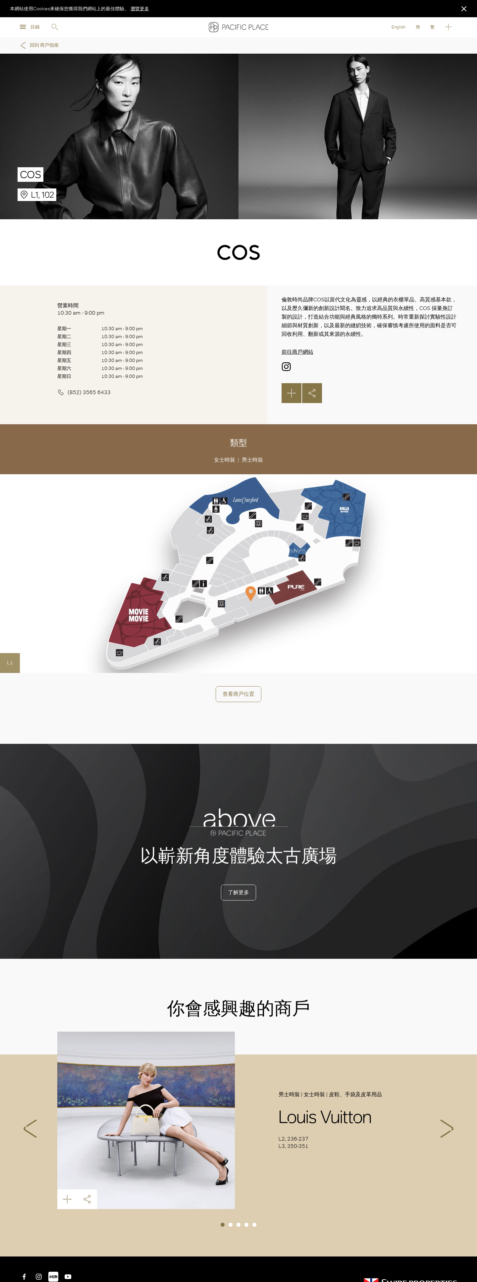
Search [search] (55, 27)
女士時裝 (224, 460)
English (398, 27)
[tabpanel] (238, 1120)
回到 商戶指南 (38, 45)
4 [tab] (246, 1225)
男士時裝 (252, 460)
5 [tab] (254, 1225)
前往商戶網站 (297, 352)
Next (447, 1128)
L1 (10, 662)
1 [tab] (223, 1225)
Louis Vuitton (146, 1120)
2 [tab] (231, 1225)
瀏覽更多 (140, 8)
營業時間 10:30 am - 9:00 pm (80, 309)
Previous (30, 1128)
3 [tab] (238, 1225)
